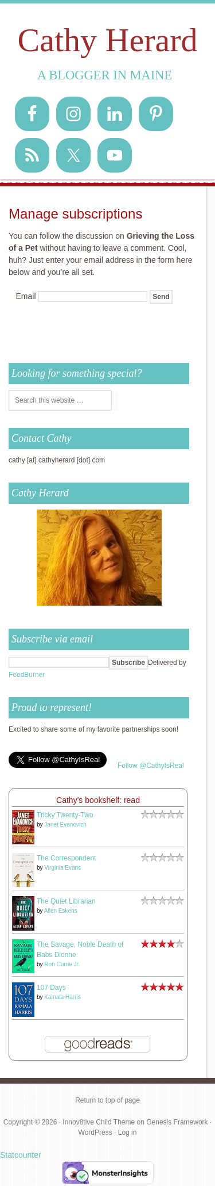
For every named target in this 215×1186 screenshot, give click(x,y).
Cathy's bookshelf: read (98, 800)
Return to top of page (107, 1100)
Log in (127, 1132)
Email (26, 296)
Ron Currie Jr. (62, 964)
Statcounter (20, 1155)
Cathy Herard (107, 40)
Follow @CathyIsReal (151, 766)
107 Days (51, 988)
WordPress (95, 1132)
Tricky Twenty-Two (65, 815)
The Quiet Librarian (66, 901)
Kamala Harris (62, 997)
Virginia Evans (62, 867)
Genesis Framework (177, 1122)
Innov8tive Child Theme (98, 1122)
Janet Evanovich (65, 824)
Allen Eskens (60, 911)
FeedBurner (27, 675)
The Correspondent (66, 858)
